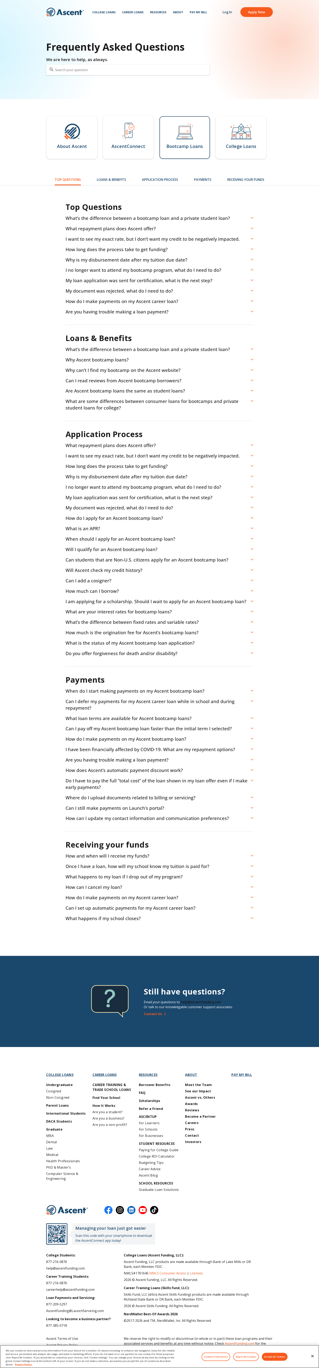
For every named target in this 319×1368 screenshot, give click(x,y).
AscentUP (148, 1116)
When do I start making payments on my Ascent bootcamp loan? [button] (135, 691)
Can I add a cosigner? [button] (88, 580)
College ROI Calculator (157, 1156)
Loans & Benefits (111, 179)
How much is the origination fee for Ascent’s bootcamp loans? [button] (132, 632)
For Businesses (151, 1135)
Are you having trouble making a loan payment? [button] (117, 312)
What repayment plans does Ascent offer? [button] (111, 228)
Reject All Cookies (246, 1359)
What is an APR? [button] (83, 528)
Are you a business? (109, 1118)
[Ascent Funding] (67, 1210)
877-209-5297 (56, 1304)
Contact (192, 1135)
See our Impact (198, 1091)
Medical (52, 1154)
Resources (158, 12)
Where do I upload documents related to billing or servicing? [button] (130, 797)
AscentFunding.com (239, 1343)
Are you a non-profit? (110, 1124)
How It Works (104, 1105)
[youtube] (143, 1210)
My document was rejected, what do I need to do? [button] (119, 291)
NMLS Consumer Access (167, 1273)
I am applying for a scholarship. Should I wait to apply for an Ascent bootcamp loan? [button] (156, 601)
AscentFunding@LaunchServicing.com (75, 1311)
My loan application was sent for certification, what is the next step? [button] (139, 280)
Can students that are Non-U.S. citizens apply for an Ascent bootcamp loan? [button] (147, 560)
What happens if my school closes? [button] (103, 918)
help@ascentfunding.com (201, 1002)
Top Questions (68, 179)
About (178, 12)
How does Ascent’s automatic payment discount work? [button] (124, 770)
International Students (66, 1113)
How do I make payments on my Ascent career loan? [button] (122, 301)
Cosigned (53, 1091)
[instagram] (120, 1210)
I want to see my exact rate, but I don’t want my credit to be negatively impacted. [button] (153, 239)
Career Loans (133, 12)
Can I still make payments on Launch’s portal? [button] (115, 808)
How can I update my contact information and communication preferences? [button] (147, 818)
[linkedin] (131, 1210)
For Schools (148, 1129)
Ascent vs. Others (200, 1097)
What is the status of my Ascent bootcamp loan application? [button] (130, 643)
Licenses (196, 1273)
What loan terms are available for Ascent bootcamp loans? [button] (129, 718)
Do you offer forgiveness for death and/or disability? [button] (121, 653)
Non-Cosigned (57, 1097)
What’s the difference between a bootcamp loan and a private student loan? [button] (148, 218)
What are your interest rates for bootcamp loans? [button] (119, 611)
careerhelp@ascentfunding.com (70, 1289)
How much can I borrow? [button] (92, 591)
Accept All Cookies (274, 1359)
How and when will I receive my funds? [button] (107, 856)
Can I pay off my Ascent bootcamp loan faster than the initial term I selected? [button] (149, 728)
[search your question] (128, 70)
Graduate (54, 1129)
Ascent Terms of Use (62, 1338)
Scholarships (149, 1100)
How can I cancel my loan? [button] (94, 887)
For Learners (149, 1123)
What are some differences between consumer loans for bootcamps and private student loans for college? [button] (152, 404)
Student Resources (157, 1143)
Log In (227, 12)
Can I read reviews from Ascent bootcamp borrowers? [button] (123, 380)
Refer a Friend (151, 1108)
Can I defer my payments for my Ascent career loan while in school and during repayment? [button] (150, 704)
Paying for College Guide (159, 1150)
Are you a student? (108, 1112)
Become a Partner (200, 1116)
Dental (51, 1142)
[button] (72, 137)
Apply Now (256, 12)
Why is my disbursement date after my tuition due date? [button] (126, 260)
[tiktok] (154, 1210)
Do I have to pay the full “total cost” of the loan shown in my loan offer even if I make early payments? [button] (157, 783)
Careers (192, 1123)
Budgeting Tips (151, 1162)
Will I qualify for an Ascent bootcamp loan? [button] (111, 549)
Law (49, 1148)
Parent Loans (57, 1105)
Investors (193, 1142)
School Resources (156, 1183)
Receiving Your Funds (245, 179)
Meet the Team (198, 1085)
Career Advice (150, 1169)
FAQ (142, 1093)
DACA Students (59, 1121)
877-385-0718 (56, 1325)
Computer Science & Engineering (62, 1176)
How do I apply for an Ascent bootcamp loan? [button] (114, 518)
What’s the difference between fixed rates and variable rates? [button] (132, 622)
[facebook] (108, 1210)
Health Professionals (63, 1161)
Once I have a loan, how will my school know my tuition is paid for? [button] (137, 866)
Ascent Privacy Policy (62, 1345)
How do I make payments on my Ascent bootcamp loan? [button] (126, 739)
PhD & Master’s (58, 1167)
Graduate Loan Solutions (159, 1189)
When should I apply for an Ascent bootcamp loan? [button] (120, 539)
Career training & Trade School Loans (112, 1087)
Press (189, 1129)
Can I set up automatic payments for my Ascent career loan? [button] (130, 908)
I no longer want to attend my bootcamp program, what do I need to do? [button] (143, 270)
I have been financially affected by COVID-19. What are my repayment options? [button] (150, 749)
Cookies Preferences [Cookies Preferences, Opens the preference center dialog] (216, 1359)
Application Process (160, 179)
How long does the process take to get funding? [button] (117, 249)
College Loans (104, 12)
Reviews (192, 1110)
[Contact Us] (210, 1013)
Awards (191, 1104)
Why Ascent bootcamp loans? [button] (97, 360)
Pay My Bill (198, 12)
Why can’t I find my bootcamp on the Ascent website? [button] (123, 370)
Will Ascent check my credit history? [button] (104, 570)
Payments (202, 179)
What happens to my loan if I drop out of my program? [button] (124, 877)
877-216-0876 (56, 1261)
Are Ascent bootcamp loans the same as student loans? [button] (125, 391)
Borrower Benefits (155, 1085)
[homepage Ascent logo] (65, 12)
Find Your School (106, 1097)
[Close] (312, 1359)
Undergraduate (59, 1085)
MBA (50, 1135)
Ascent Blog (148, 1175)
